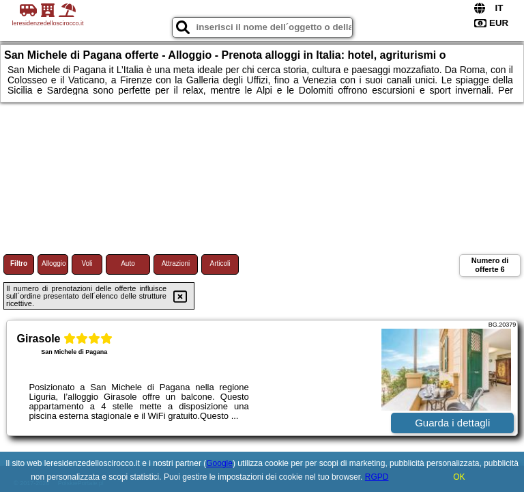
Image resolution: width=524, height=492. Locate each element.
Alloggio (54, 263)
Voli (86, 263)
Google (219, 463)
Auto (128, 263)
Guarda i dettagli (452, 422)
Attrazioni (176, 263)
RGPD (377, 477)
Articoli (219, 263)
